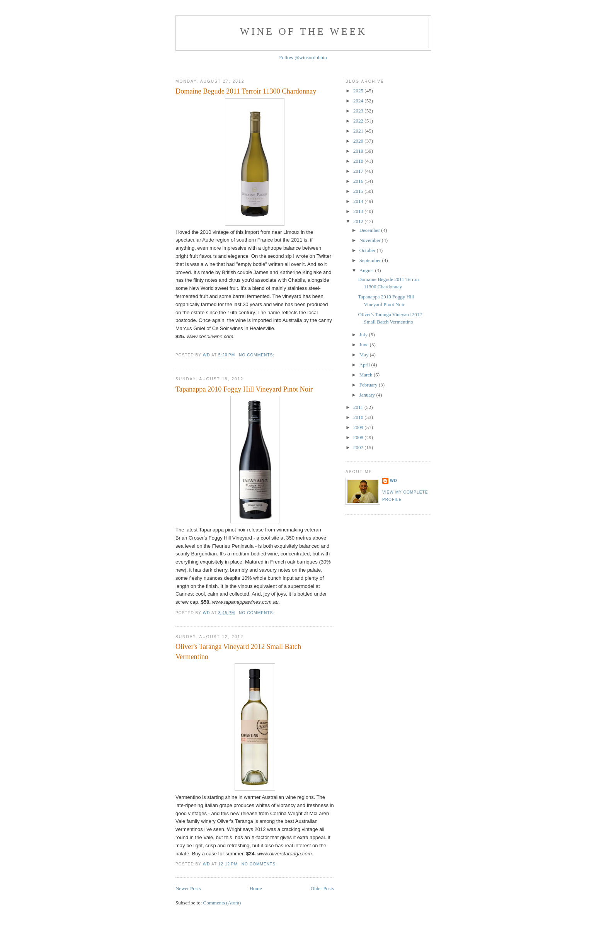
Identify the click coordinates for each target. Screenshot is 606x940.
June (364, 344)
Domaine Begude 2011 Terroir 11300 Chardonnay (245, 91)
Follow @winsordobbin (303, 57)
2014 (358, 201)
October (368, 250)
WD (393, 481)
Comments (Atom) (222, 903)
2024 (358, 101)
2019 (358, 151)
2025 (358, 91)
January (367, 395)
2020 (358, 141)
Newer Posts (188, 888)
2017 (358, 171)
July (364, 334)
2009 (358, 427)
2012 (358, 221)
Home (256, 888)
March (366, 375)
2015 (358, 191)
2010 (358, 417)
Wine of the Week (303, 31)
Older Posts (322, 888)
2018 (358, 161)
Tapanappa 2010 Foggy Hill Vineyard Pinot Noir (244, 389)
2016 (358, 181)
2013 (358, 211)
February (369, 385)
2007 (358, 447)
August (367, 270)
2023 (358, 111)
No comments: (257, 355)
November (370, 240)
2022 (358, 121)
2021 (358, 131)
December (370, 230)
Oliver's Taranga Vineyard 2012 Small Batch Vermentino (238, 651)
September (370, 260)
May (364, 355)
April (365, 365)
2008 (358, 437)
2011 (358, 407)
